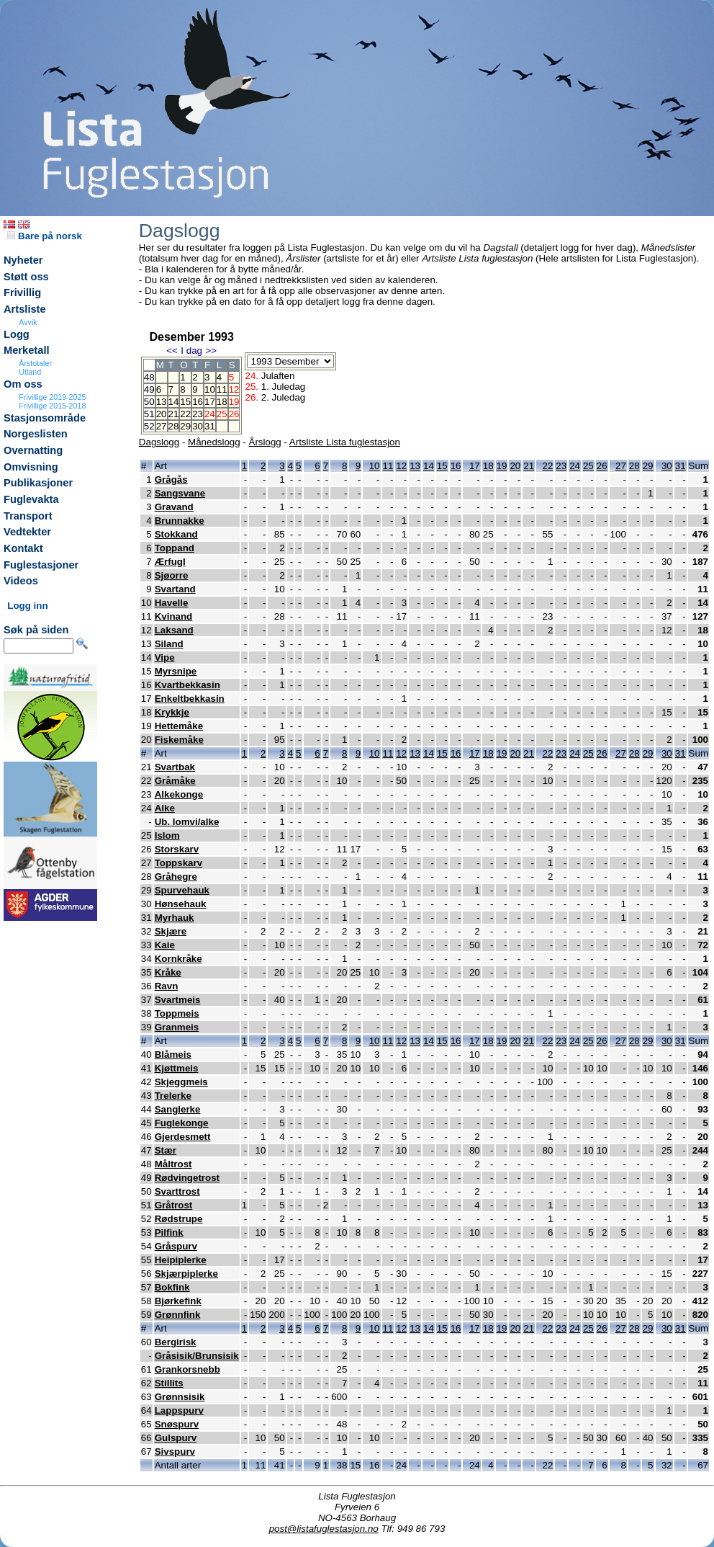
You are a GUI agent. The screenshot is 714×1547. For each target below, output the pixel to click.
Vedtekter (27, 532)
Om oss (23, 384)
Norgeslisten (36, 434)
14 (173, 401)
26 (602, 465)
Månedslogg (214, 442)
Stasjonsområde (45, 418)
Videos (21, 581)
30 (197, 426)
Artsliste (25, 309)
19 (502, 465)
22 (185, 414)
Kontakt (23, 548)
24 (574, 465)
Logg (17, 334)
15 (185, 401)
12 (401, 465)
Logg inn (27, 605)
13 (161, 401)
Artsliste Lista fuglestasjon (344, 442)
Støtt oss (26, 276)
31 (209, 426)
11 (222, 389)
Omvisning (31, 467)
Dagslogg (159, 442)
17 (209, 401)
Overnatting (33, 450)
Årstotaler (35, 363)
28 (173, 426)
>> (211, 350)
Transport (28, 516)
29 (185, 426)
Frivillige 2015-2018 (52, 405)
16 (197, 401)
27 (161, 426)
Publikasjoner (38, 483)
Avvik (28, 322)
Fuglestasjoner (41, 565)
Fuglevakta (31, 499)
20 (161, 414)
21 (173, 414)
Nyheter (23, 260)
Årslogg (265, 442)
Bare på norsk (44, 236)
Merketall (27, 350)
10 (209, 389)
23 (197, 414)
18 (222, 401)
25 (588, 465)
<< (172, 350)
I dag (191, 350)
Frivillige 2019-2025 (52, 397)
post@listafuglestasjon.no (324, 1528)
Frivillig (22, 292)
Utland (30, 371)
